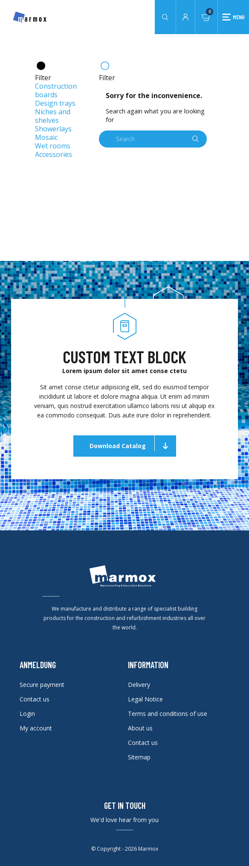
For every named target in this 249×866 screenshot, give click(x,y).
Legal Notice (145, 699)
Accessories (53, 154)
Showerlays (53, 128)
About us (140, 728)
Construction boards (56, 90)
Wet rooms (52, 146)
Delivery (139, 685)
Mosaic (46, 137)
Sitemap (139, 757)
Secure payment (42, 685)
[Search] (152, 139)
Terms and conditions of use (167, 714)
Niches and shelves (52, 116)
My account (36, 728)
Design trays (55, 103)
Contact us (34, 699)
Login (27, 714)
